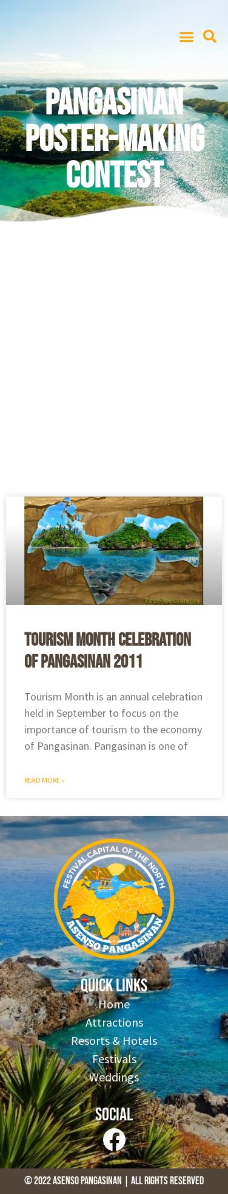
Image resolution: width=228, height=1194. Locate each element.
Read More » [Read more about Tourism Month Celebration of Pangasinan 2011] (44, 779)
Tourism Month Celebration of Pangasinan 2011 (107, 651)
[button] (186, 36)
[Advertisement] (114, 364)
